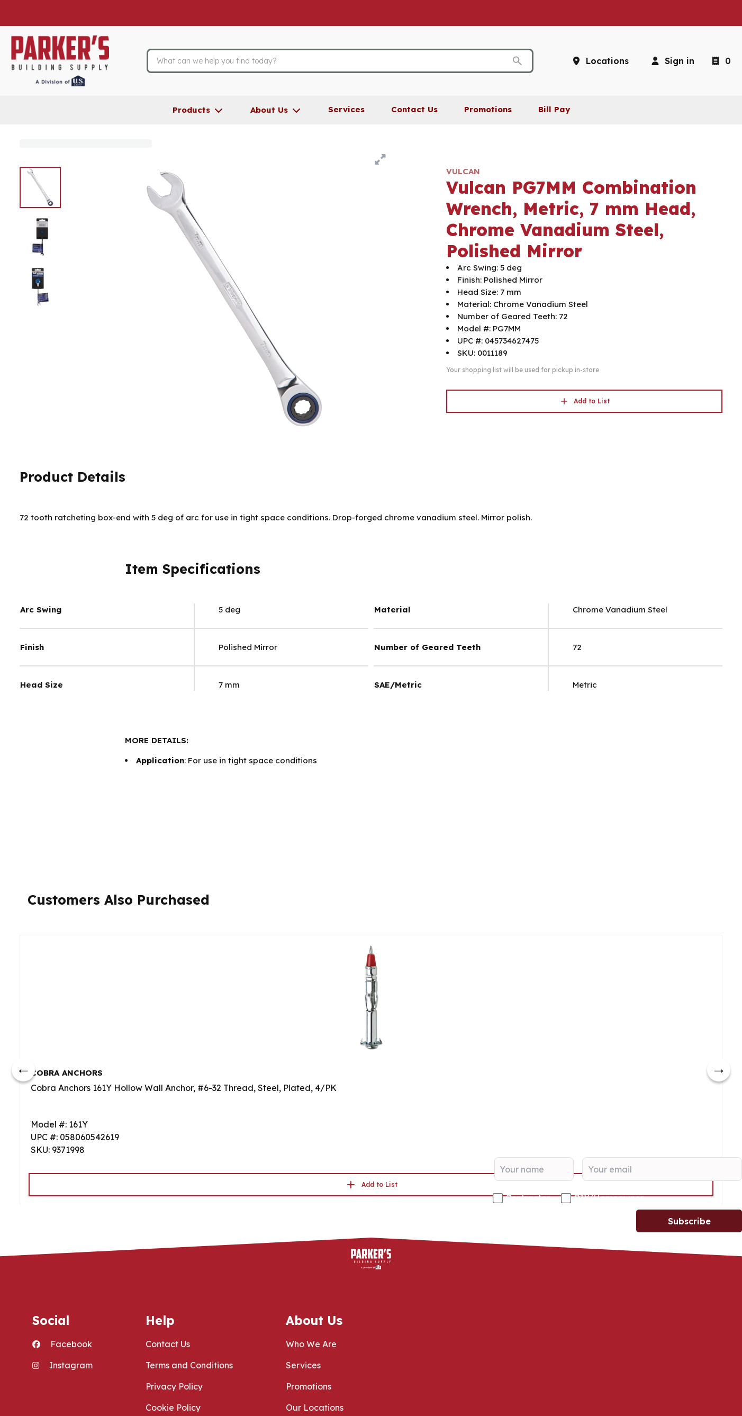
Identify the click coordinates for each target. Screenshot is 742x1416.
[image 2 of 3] (40, 237)
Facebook (62, 1344)
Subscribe (689, 1221)
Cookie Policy (173, 1407)
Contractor (527, 1198)
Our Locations (314, 1407)
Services (303, 1365)
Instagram (62, 1365)
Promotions (308, 1386)
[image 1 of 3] (40, 187)
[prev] (23, 1069)
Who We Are (311, 1344)
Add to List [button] (584, 401)
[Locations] (600, 61)
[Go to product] (371, 997)
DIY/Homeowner (609, 1198)
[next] (718, 1069)
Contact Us (168, 1344)
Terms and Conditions (189, 1365)
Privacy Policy (174, 1386)
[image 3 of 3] (40, 287)
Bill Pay (554, 109)
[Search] (332, 61)
